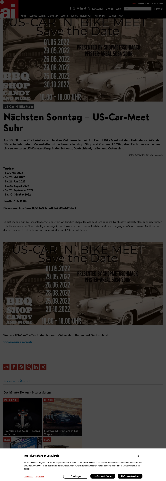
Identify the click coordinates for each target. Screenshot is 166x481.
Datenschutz (28, 476)
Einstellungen (76, 476)
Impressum (40, 476)
